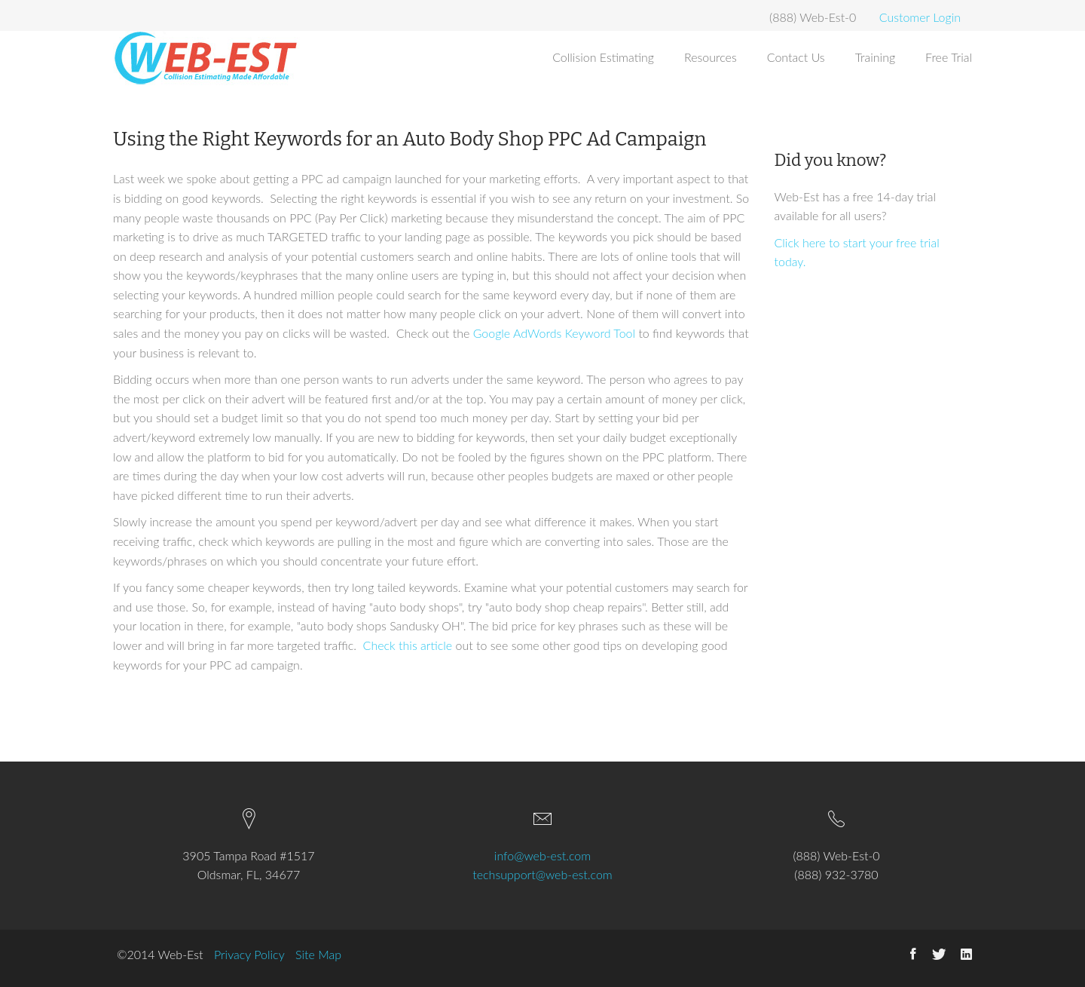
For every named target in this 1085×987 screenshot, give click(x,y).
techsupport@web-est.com (542, 874)
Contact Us (796, 57)
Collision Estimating (603, 57)
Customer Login (920, 17)
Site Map (318, 954)
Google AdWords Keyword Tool (554, 333)
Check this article (408, 645)
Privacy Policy (249, 954)
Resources (710, 57)
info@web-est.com (542, 855)
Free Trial (948, 57)
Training (875, 57)
